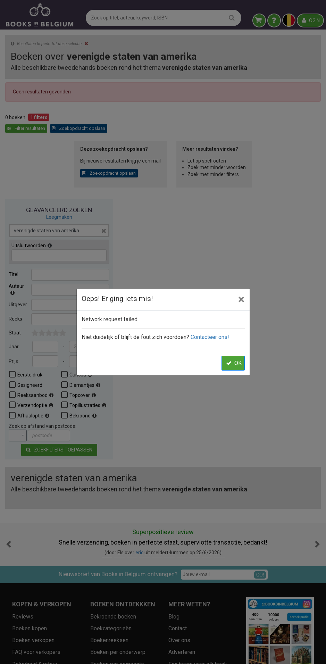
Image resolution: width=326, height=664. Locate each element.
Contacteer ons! (210, 337)
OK (234, 363)
